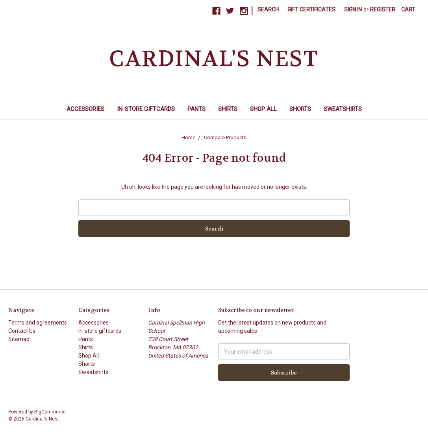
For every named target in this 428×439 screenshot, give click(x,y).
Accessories (85, 109)
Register (382, 9)
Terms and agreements (37, 322)
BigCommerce (50, 412)
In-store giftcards (146, 109)
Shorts (300, 109)
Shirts (227, 109)
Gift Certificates (311, 9)
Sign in (353, 9)
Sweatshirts (343, 109)
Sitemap (19, 339)
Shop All (263, 109)
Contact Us (21, 331)
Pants (196, 109)
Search (268, 9)
